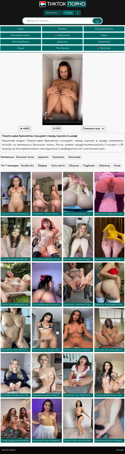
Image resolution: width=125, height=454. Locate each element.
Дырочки (62, 42)
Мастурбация (20, 42)
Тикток (62, 4)
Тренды (68, 13)
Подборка (89, 166)
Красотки (104, 42)
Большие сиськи (20, 35)
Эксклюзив (62, 35)
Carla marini (58, 166)
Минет (62, 29)
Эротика (104, 48)
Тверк (104, 35)
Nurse (117, 166)
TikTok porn (8, 450)
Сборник (74, 166)
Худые (20, 48)
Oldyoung (104, 166)
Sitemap (120, 450)
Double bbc (27, 166)
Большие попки (104, 29)
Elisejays (42, 166)
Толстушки (62, 48)
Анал (20, 29)
